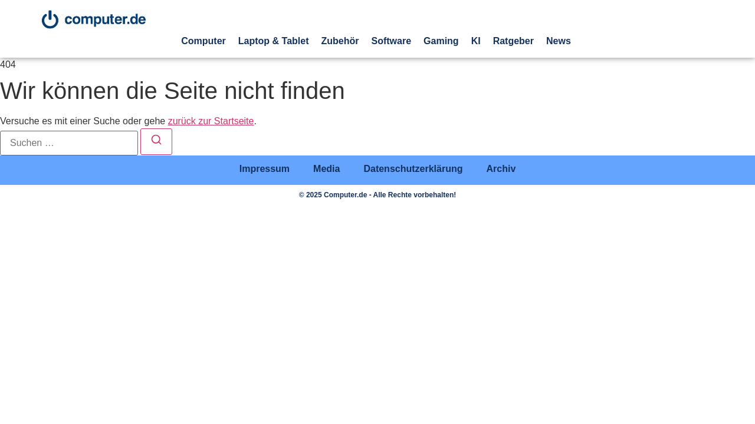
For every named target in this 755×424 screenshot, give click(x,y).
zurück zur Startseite (211, 121)
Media (326, 169)
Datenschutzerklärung (412, 169)
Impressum (264, 169)
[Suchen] (156, 141)
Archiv (501, 169)
